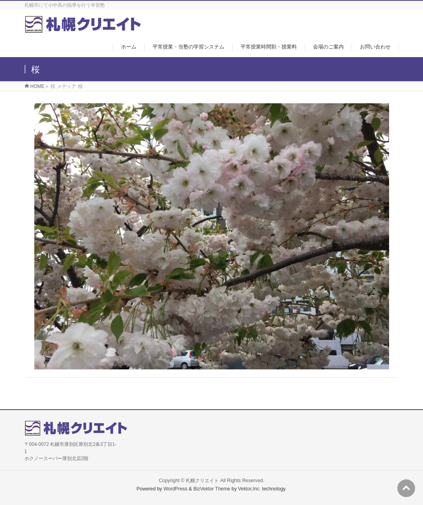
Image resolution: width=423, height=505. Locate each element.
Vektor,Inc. (249, 489)
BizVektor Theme (211, 489)
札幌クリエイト (202, 480)
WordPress (176, 489)
